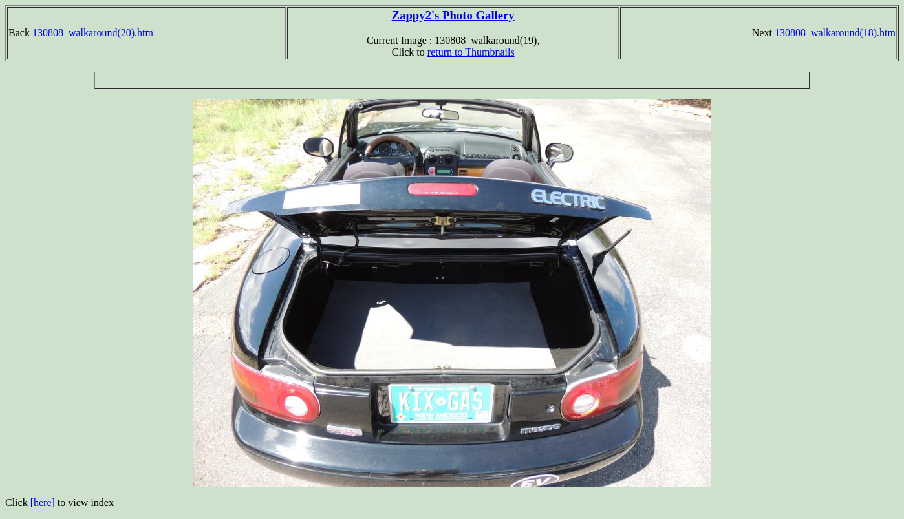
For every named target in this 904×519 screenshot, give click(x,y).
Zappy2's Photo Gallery (453, 15)
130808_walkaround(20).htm (92, 32)
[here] (42, 502)
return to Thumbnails (471, 52)
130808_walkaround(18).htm (835, 32)
